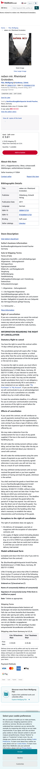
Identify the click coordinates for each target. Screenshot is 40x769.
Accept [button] (20, 752)
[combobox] (22, 7)
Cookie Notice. (22, 743)
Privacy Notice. (27, 748)
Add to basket (20, 152)
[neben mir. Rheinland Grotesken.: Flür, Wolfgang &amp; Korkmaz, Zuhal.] (20, 49)
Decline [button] (20, 758)
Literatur (22, 223)
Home (3, 28)
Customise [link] (20, 764)
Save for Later (5, 97)
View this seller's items (8, 111)
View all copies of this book (12, 118)
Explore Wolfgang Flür (21, 699)
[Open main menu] (5, 7)
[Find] (37, 7)
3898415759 (11, 85)
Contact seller (6, 176)
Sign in (30, 3)
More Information (7, 310)
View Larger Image (20, 71)
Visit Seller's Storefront (9, 239)
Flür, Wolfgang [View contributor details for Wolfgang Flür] (13, 28)
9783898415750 (25, 215)
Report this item (33, 176)
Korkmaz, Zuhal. (22, 83)
